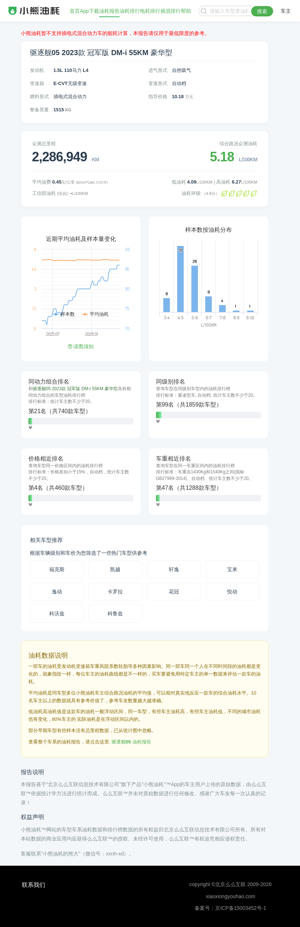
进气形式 (157, 70)
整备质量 (39, 109)
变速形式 (157, 83)
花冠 (174, 592)
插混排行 (170, 11)
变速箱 (37, 83)
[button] (30, 427)
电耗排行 (150, 11)
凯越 (115, 569)
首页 (75, 11)
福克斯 (57, 569)
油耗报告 (109, 11)
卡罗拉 (115, 592)
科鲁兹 (115, 613)
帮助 (186, 11)
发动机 (37, 70)
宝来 (232, 569)
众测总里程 (44, 143)
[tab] (80, 405)
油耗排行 (130, 11)
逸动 (57, 592)
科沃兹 (57, 613)
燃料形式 (39, 96)
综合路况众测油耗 (238, 143)
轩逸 (174, 569)
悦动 (232, 592)
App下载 (89, 11)
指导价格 (157, 96)
